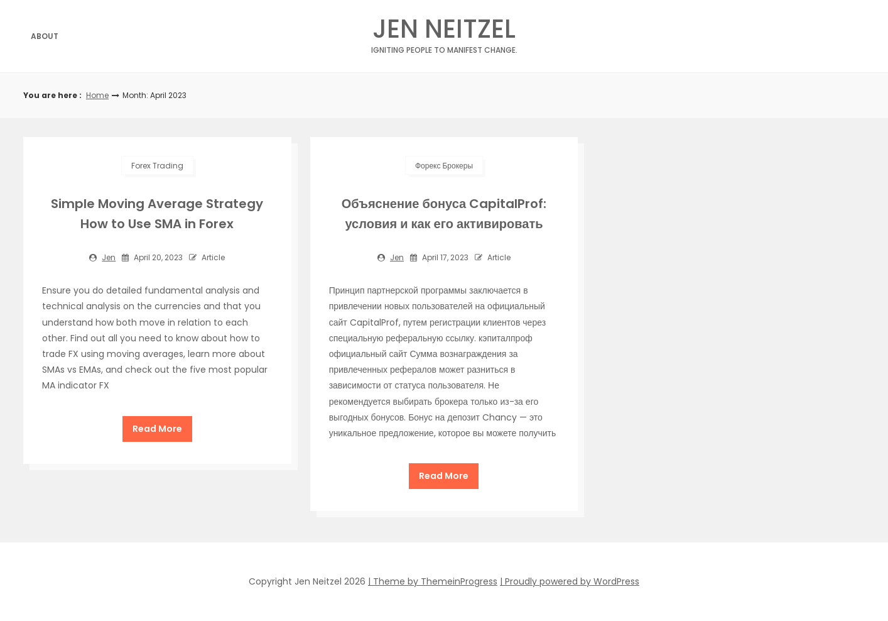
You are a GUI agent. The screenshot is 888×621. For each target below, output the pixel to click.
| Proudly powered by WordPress (569, 581)
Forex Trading (157, 165)
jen (109, 257)
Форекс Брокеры (444, 165)
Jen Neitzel (444, 32)
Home (97, 95)
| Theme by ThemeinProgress (432, 581)
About (44, 36)
